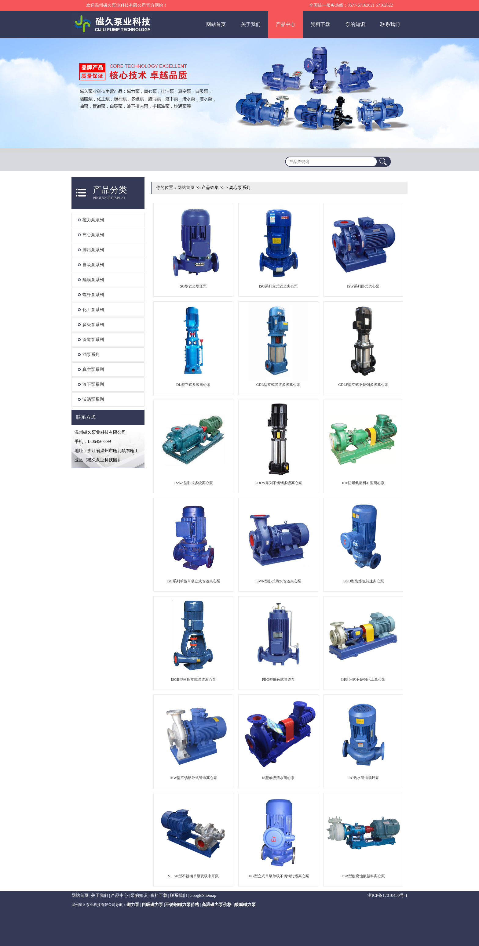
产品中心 (285, 24)
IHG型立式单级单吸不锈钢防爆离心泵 (278, 876)
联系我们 (390, 24)
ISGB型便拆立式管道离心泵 (193, 679)
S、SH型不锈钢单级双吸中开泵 (193, 876)
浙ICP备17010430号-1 (387, 895)
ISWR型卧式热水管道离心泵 (278, 581)
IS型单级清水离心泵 (278, 778)
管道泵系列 (93, 339)
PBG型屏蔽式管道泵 (278, 679)
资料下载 (320, 24)
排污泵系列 (93, 250)
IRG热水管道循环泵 (363, 778)
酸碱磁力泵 (245, 904)
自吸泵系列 (93, 265)
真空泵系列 (93, 369)
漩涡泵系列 (93, 399)
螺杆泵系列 (93, 294)
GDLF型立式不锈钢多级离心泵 (363, 384)
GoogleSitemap (202, 895)
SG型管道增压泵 (193, 286)
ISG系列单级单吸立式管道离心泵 (193, 581)
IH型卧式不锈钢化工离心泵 (363, 679)
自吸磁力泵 (152, 904)
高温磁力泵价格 (217, 904)
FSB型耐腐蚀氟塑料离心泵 (363, 876)
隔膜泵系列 (93, 279)
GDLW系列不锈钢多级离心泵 (278, 483)
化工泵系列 (93, 309)
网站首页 (216, 24)
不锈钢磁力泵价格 (182, 904)
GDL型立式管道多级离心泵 (278, 384)
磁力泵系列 (93, 220)
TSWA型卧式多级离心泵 (193, 483)
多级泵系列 (93, 324)
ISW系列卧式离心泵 (363, 286)
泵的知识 (355, 24)
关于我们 (251, 24)
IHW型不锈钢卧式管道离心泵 (193, 778)
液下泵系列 (93, 384)
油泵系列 (91, 354)
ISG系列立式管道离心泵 (278, 286)
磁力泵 (132, 904)
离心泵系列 (93, 235)
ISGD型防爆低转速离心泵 (363, 581)
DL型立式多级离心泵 (193, 384)
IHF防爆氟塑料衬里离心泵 (363, 483)
